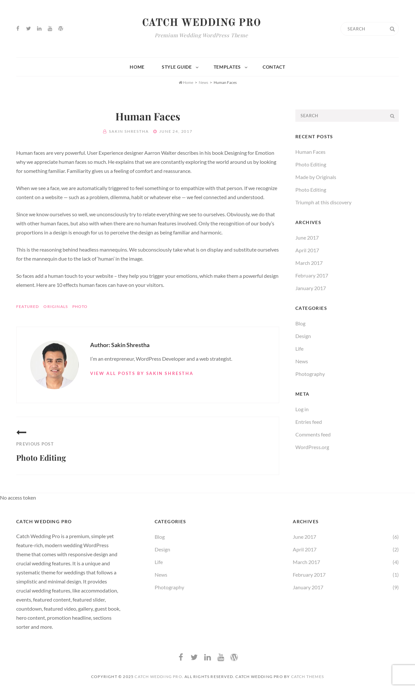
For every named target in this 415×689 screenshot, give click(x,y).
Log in (302, 409)
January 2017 (310, 288)
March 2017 (309, 263)
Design (303, 336)
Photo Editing (310, 164)
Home (137, 67)
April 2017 (307, 250)
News (203, 82)
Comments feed (313, 434)
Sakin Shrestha (128, 131)
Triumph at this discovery (323, 202)
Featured (27, 306)
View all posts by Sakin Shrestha (141, 373)
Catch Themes (307, 676)
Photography (310, 374)
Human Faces (310, 152)
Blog (300, 323)
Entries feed (308, 422)
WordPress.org (312, 447)
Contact (274, 67)
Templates (231, 67)
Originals (55, 306)
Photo (80, 306)
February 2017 (311, 275)
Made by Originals (315, 177)
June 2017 (307, 237)
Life (299, 348)
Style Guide (180, 67)
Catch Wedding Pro (201, 23)
